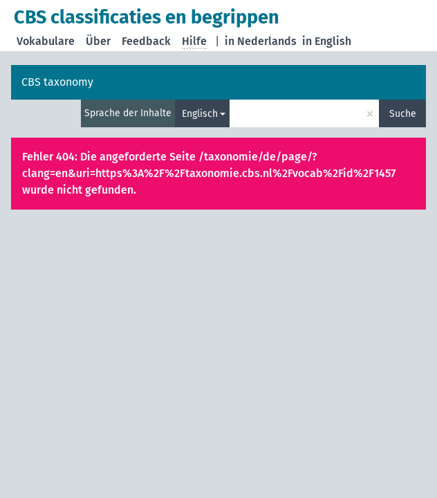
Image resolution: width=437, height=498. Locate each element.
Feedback (146, 41)
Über (98, 41)
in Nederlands (261, 41)
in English (326, 41)
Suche (402, 114)
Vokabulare (46, 41)
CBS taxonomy (57, 82)
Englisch (200, 114)
